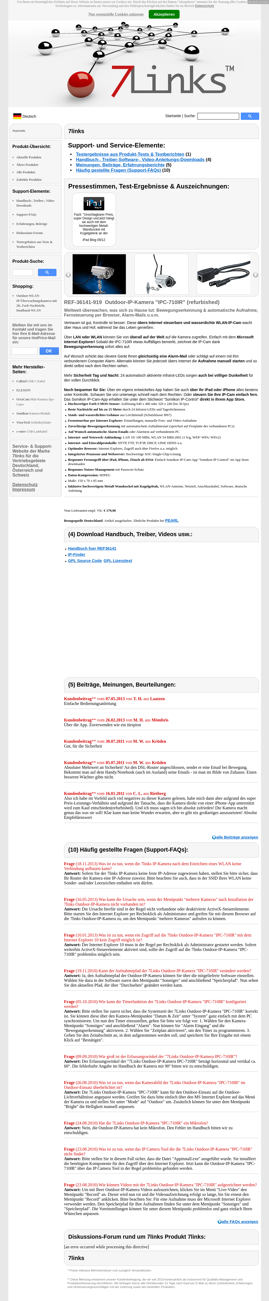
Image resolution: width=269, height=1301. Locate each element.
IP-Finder (76, 554)
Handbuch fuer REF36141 (92, 548)
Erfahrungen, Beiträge (31, 224)
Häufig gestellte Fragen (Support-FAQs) (118, 170)
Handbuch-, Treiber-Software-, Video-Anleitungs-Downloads (140, 159)
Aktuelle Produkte (29, 157)
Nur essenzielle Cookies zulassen (115, 14)
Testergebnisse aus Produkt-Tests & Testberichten (130, 154)
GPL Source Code (85, 560)
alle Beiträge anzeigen (237, 837)
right (255, 274)
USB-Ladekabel (31, 431)
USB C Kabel (30, 381)
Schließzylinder (33, 422)
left (68, 274)
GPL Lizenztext (118, 560)
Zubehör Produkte (29, 180)
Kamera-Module (33, 413)
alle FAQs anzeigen (240, 1221)
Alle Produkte (25, 172)
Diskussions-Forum (29, 233)
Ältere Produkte (27, 165)
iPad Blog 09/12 (94, 240)
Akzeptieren (164, 14)
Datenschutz (204, 6)
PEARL (172, 520)
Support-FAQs (26, 214)
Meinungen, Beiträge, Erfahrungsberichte (120, 164)
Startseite (173, 116)
